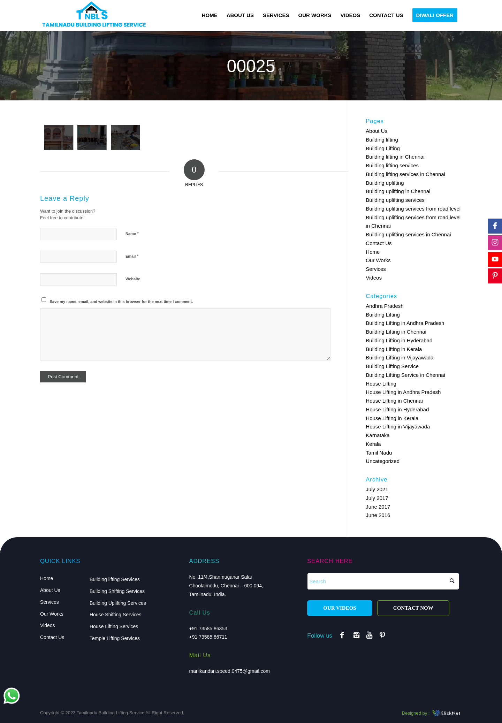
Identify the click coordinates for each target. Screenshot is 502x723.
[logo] (94, 15)
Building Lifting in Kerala (394, 349)
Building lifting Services (115, 579)
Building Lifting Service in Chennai (405, 375)
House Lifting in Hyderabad (397, 409)
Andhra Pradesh (384, 306)
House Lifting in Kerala (392, 418)
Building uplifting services (395, 200)
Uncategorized (383, 461)
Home (373, 252)
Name (132, 233)
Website (133, 279)
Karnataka (377, 435)
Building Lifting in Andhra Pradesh (405, 323)
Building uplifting (385, 183)
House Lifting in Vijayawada (398, 426)
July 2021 (377, 489)
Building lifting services (392, 165)
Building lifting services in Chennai (405, 174)
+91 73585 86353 (208, 628)
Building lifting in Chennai (395, 157)
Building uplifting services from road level (413, 209)
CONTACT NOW (413, 608)
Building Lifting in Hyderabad (399, 340)
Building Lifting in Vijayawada (399, 357)
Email (132, 256)
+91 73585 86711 (208, 637)
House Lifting (381, 384)
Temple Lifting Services (115, 638)
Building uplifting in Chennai (398, 191)
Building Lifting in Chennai (396, 332)
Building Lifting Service (392, 366)
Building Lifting (383, 148)
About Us (376, 131)
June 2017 (378, 507)
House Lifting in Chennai (394, 401)
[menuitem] (209, 15)
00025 (251, 66)
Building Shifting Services (117, 591)
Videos (374, 278)
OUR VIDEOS (339, 608)
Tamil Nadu (379, 453)
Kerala (373, 444)
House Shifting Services (116, 614)
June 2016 (378, 515)
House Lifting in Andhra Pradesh (403, 392)
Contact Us (378, 243)
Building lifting (382, 140)
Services (376, 269)
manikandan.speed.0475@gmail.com (229, 671)
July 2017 (377, 498)
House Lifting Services (114, 626)
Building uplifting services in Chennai (408, 234)
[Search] (383, 581)
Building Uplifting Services (118, 603)
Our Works (378, 260)
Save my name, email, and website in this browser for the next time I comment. (121, 301)
